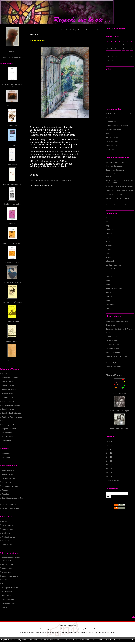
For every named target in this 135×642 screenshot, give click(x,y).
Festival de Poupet (9, 389)
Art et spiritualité (8, 525)
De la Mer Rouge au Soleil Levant (118, 114)
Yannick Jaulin (7, 436)
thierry (108, 166)
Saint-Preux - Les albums (119, 428)
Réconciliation (12, 361)
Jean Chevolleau (8, 409)
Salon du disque (8, 599)
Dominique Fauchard (10, 378)
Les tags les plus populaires (88, 629)
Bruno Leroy (110, 325)
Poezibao (5, 494)
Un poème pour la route (11, 508)
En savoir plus (115, 640)
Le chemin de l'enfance (12, 282)
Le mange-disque (12, 125)
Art (107, 222)
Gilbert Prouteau (8, 401)
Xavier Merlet (7, 432)
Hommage (109, 245)
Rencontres (110, 292)
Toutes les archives (113, 480)
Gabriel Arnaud (7, 397)
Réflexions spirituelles (114, 288)
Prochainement (111, 118)
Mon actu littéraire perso (115, 269)
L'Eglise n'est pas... (113, 344)
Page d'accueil (78, 30)
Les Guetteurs (7, 580)
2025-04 (109, 441)
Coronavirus (118, 166)
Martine (108, 191)
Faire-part (118, 194)
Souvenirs (109, 296)
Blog (107, 226)
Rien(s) (12, 145)
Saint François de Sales (114, 367)
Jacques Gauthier (8, 478)
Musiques (109, 273)
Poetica (5, 490)
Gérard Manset (7, 572)
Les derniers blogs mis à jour (47, 629)
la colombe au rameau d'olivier (117, 125)
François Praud (8, 393)
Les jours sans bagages (12, 184)
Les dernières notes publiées (68, 629)
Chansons (109, 230)
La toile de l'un (7, 482)
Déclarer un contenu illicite (29, 632)
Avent (108, 133)
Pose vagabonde (8, 425)
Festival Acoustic (8, 386)
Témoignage (110, 304)
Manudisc (5, 584)
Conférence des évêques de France (119, 329)
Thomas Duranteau (9, 504)
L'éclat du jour (111, 261)
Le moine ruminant (113, 348)
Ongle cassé (110, 149)
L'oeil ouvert (6, 533)
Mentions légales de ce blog (49, 632)
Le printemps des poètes (11, 486)
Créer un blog (62, 625)
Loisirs (108, 257)
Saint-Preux (6, 595)
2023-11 (109, 453)
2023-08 (109, 465)
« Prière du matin (65, 30)
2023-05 (109, 476)
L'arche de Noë (111, 341)
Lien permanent (55, 180)
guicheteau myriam (113, 180)
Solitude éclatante (12, 321)
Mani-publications (8, 537)
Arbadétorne (6, 374)
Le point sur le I (111, 122)
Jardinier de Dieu (112, 337)
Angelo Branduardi (9, 564)
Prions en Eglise (112, 363)
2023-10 (109, 457)
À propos (12, 51)
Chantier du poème (120, 162)
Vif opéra (12, 223)
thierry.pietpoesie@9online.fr (12, 57)
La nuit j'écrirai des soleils (123, 187)
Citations (109, 234)
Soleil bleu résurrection (12, 204)
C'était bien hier (111, 145)
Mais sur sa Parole (113, 352)
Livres (108, 253)
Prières (108, 284)
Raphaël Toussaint (9, 429)
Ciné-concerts (7, 568)
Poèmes (109, 280)
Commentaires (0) (67, 180)
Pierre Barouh (7, 421)
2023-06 (109, 472)
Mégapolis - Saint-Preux (11, 588)
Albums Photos (114, 375)
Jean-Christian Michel (10, 576)
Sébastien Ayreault (9, 603)
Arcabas (5, 521)
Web (107, 308)
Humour (109, 249)
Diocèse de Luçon (112, 333)
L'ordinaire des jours (113, 265)
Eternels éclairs (8, 474)
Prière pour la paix (112, 141)
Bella (107, 162)
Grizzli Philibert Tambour (11, 405)
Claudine (109, 170)
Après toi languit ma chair (12, 243)
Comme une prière (120, 205)
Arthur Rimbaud (8, 470)
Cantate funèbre (12, 341)
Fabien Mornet (7, 382)
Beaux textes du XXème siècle (117, 321)
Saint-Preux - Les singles (119, 411)
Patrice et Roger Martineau (12, 417)
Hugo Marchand (8, 529)
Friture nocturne (112, 137)
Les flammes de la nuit (12, 263)
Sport (108, 300)
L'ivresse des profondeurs (12, 302)
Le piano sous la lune (114, 129)
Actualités (109, 218)
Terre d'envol (12, 165)
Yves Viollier (6, 440)
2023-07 (109, 469)
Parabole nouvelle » (93, 30)
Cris (107, 237)
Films (108, 241)
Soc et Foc (6, 457)
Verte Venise (12, 106)
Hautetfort (73, 625)
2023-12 (109, 449)
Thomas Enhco (7, 545)
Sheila (4, 607)
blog (112, 632)
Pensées (109, 277)
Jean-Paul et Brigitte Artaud (12, 413)
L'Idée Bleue (6, 453)
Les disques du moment (120, 393)
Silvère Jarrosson (8, 541)
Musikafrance (7, 592)
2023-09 (109, 461)
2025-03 (109, 445)
